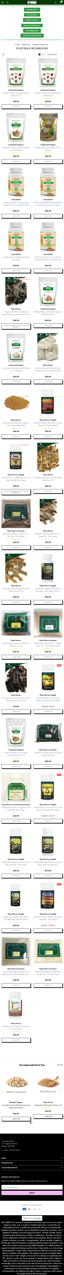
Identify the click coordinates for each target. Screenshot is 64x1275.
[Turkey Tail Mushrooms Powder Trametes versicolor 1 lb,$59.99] (16, 732)
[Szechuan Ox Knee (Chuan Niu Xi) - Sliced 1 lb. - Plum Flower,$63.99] (48, 513)
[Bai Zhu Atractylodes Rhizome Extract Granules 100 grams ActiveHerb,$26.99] (48, 182)
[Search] (7, 2)
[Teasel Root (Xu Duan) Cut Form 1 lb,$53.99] (48, 1085)
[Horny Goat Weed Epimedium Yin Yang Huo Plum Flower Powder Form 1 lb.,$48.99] (16, 951)
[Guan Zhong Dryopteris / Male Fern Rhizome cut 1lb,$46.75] (16, 623)
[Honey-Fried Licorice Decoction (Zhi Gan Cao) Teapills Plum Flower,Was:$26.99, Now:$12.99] (48, 787)
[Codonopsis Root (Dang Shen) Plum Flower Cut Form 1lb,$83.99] (16, 568)
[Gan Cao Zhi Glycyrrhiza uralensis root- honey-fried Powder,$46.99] (16, 402)
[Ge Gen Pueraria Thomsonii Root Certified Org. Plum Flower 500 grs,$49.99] (48, 348)
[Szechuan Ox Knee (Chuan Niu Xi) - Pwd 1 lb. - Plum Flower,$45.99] (16, 513)
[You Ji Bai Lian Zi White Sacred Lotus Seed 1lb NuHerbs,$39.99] (16, 1085)
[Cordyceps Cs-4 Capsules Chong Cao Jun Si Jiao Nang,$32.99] (16, 1006)
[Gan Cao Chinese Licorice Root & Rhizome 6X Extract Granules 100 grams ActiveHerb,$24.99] (48, 236)
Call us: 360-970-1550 (11, 1150)
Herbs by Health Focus (32, 25)
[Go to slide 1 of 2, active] (30, 1122)
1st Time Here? (32, 15)
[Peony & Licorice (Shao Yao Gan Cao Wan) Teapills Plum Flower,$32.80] (16, 457)
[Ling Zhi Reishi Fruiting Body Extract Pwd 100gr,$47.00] (16, 236)
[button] (32, 10)
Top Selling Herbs (32, 31)
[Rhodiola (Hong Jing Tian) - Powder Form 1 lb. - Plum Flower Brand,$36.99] (48, 623)
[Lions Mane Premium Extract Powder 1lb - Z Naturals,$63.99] (16, 348)
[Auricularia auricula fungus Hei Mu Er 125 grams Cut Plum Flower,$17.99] (16, 677)
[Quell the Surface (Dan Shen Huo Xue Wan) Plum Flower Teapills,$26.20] (48, 402)
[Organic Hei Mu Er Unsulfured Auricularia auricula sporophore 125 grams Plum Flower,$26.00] (16, 291)
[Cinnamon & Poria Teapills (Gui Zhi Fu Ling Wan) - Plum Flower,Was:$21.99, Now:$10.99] (48, 896)
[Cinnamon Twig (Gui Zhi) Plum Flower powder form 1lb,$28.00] (48, 732)
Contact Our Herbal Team (32, 35)
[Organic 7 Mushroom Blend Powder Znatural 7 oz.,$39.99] (16, 72)
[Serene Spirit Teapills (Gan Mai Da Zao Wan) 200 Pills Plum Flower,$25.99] (16, 896)
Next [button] (60, 1090)
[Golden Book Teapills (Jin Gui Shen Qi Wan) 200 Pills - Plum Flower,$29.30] (16, 842)
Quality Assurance (32, 20)
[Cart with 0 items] (61, 2)
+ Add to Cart (16, 106)
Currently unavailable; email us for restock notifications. (16, 326)
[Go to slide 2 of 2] (33, 1122)
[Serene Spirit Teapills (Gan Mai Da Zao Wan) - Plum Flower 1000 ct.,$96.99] (48, 568)
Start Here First (32, 10)
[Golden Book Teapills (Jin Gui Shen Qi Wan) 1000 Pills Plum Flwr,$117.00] (48, 842)
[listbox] (54, 54)
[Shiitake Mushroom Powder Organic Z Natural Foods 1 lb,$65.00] (48, 291)
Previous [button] (3, 1090)
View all (60, 1065)
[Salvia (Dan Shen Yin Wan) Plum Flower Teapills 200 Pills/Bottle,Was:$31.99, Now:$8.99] (48, 677)
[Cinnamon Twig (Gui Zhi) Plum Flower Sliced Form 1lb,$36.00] (48, 457)
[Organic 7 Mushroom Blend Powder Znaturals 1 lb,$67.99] (48, 72)
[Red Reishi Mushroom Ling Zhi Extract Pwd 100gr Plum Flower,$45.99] (16, 787)
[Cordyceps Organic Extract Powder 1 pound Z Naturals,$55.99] (16, 127)
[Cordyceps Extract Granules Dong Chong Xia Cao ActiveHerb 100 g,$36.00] (16, 182)
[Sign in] (56, 2)
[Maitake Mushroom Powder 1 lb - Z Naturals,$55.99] (48, 127)
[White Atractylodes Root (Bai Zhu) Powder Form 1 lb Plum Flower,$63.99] (48, 951)
